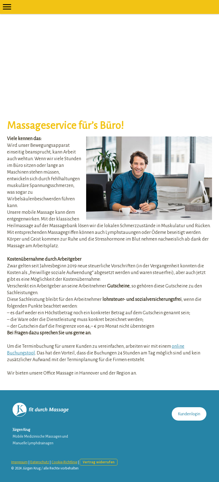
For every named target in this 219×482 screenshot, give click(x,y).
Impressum (19, 462)
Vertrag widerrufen (98, 462)
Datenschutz (39, 462)
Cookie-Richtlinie (64, 462)
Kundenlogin (189, 414)
